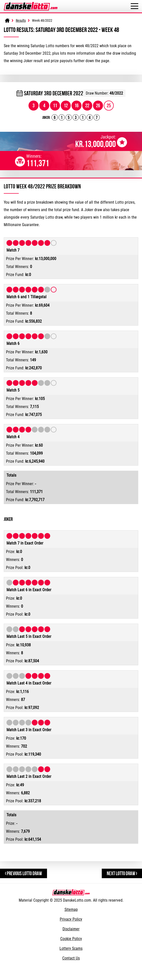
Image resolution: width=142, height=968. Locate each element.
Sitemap (71, 909)
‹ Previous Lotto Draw (23, 873)
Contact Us (71, 958)
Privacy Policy (71, 919)
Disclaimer (71, 929)
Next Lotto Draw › (122, 873)
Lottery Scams (71, 948)
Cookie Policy (71, 938)
